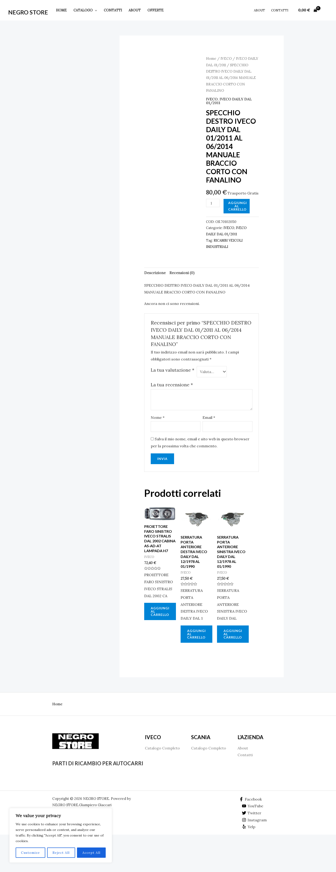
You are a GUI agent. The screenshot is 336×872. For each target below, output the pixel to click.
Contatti (113, 10)
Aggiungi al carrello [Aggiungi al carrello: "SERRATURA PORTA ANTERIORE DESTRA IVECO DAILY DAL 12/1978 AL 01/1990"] (196, 634)
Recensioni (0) (181, 272)
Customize (30, 853)
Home (61, 10)
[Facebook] (250, 799)
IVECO (226, 58)
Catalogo (85, 10)
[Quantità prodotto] (213, 203)
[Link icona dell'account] (326, 10)
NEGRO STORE (28, 12)
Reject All (61, 853)
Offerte (155, 10)
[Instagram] (254, 820)
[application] (95, 10)
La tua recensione (172, 385)
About (135, 10)
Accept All (91, 853)
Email (209, 417)
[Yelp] (249, 827)
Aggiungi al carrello (237, 206)
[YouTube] (253, 806)
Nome (157, 417)
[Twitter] (252, 813)
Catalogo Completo (162, 748)
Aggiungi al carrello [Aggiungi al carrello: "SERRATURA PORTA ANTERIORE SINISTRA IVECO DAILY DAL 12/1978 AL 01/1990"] (233, 634)
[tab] (155, 273)
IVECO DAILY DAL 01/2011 (229, 101)
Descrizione (155, 272)
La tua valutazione (172, 370)
